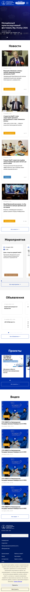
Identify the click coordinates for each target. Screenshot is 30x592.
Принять (15, 585)
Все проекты (15, 384)
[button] (5, 37)
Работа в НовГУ (18, 553)
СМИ (3, 561)
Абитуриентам (6, 548)
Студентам (4, 543)
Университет (5, 540)
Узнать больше (18, 581)
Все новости (15, 229)
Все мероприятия (15, 284)
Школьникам (5, 553)
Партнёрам (17, 556)
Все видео (15, 516)
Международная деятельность (10, 546)
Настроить (15, 589)
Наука (3, 556)
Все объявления (15, 336)
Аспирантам (5, 559)
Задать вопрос (18, 559)
